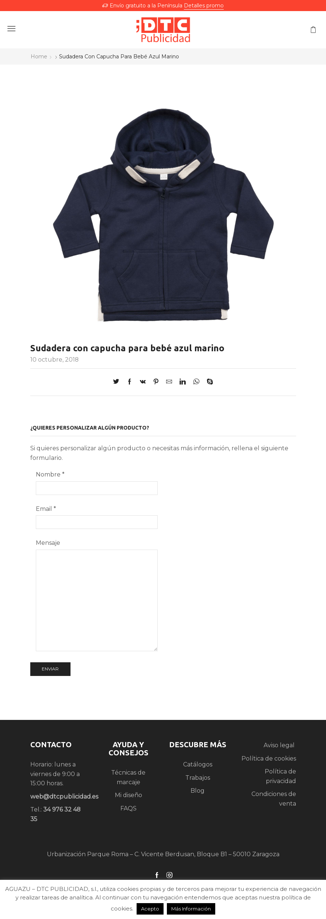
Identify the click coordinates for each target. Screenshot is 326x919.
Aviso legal (280, 745)
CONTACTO (51, 744)
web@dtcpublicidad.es (64, 796)
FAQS (128, 808)
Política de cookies (268, 758)
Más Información (191, 909)
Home (39, 56)
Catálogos (197, 764)
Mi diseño (128, 795)
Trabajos (197, 777)
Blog (198, 790)
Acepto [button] (150, 909)
